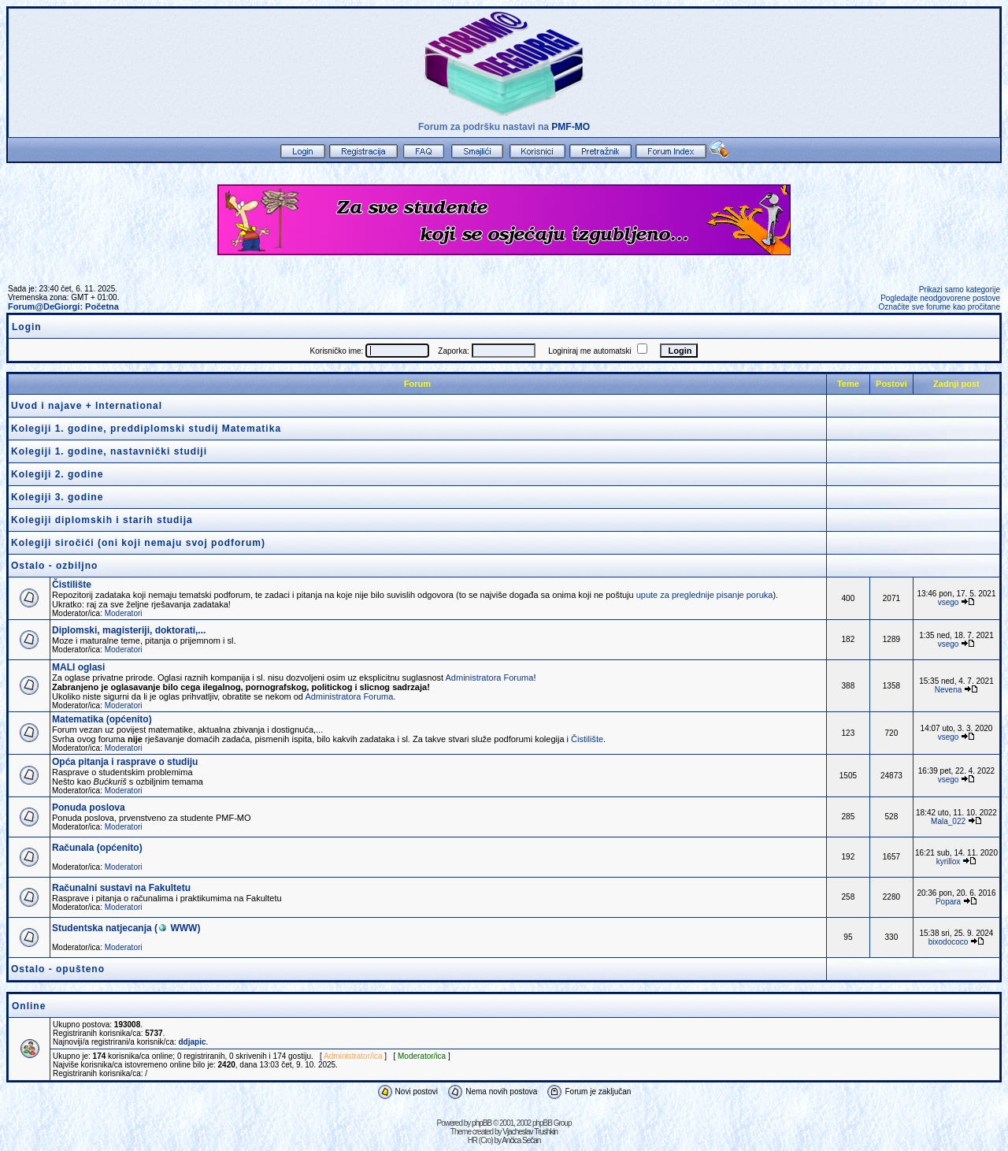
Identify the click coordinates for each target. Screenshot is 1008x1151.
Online (29, 1006)
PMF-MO (570, 126)
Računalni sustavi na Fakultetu (121, 887)
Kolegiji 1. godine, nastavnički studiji (109, 451)
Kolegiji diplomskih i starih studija (102, 519)
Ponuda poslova (88, 807)
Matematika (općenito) (102, 719)
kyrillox (948, 861)
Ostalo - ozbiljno (54, 565)
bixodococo (948, 942)
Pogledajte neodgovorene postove (940, 298)
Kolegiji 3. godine (57, 497)
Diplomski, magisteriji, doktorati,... (129, 630)
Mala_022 (948, 821)
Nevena (948, 689)
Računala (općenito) (97, 847)
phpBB (481, 1123)
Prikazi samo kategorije (959, 289)
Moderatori (124, 613)
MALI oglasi (78, 667)
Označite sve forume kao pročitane (939, 307)
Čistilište (71, 584)
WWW (177, 928)
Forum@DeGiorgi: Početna (63, 306)
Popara (948, 901)
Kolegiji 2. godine (57, 474)
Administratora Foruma (490, 677)
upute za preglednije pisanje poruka (704, 595)
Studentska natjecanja (102, 928)
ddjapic (192, 1042)
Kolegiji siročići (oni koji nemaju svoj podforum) (138, 542)
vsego (948, 602)
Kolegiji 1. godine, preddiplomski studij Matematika (146, 428)
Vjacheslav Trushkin (530, 1131)
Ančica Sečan (521, 1140)
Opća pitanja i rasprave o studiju (125, 761)
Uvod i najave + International (86, 405)
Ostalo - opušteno (58, 969)
